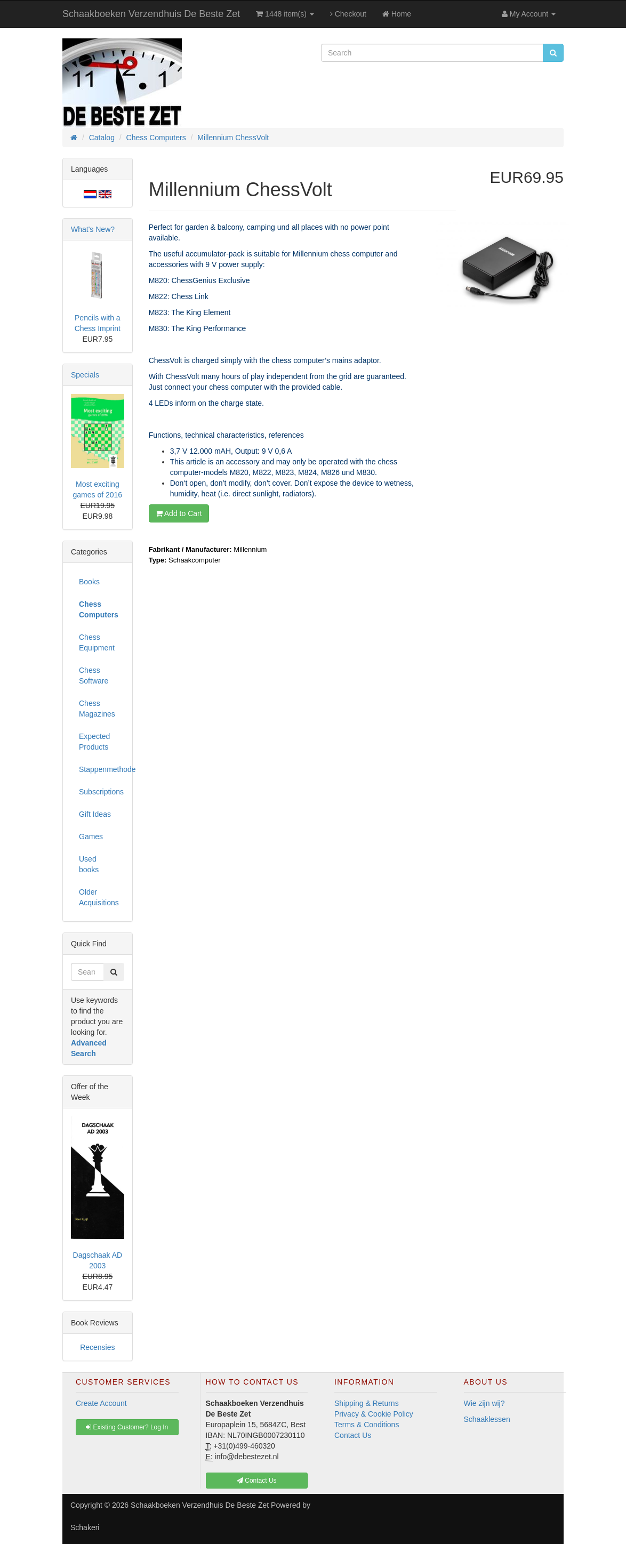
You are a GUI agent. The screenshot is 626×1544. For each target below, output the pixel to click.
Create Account (101, 1403)
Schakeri (84, 1527)
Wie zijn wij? (484, 1403)
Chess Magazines (97, 708)
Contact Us (352, 1435)
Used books (89, 864)
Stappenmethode (101, 769)
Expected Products (94, 741)
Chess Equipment (97, 642)
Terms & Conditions (366, 1424)
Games (91, 836)
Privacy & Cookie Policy (373, 1414)
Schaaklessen (487, 1419)
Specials (85, 375)
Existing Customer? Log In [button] (127, 1427)
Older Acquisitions (99, 897)
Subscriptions (101, 791)
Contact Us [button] (257, 1480)
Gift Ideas (95, 814)
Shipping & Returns (366, 1403)
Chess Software (93, 675)
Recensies (97, 1347)
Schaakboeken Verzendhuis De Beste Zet (151, 14)
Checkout (348, 14)
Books (89, 581)
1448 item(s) (285, 14)
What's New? (93, 229)
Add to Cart (179, 513)
